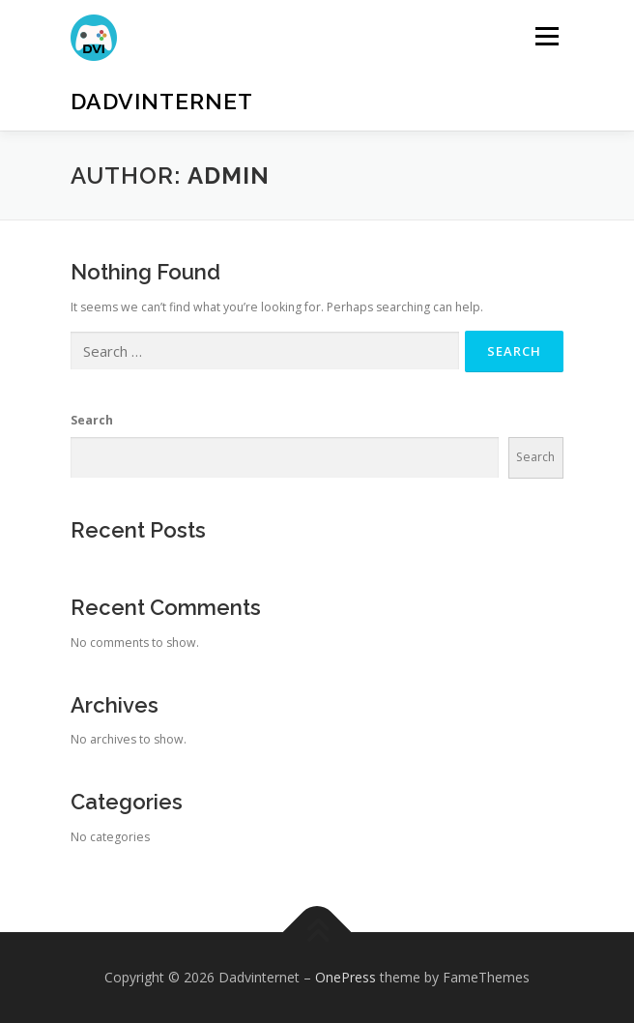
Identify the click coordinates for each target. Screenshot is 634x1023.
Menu (546, 36)
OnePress (345, 977)
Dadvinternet (162, 101)
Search (92, 420)
